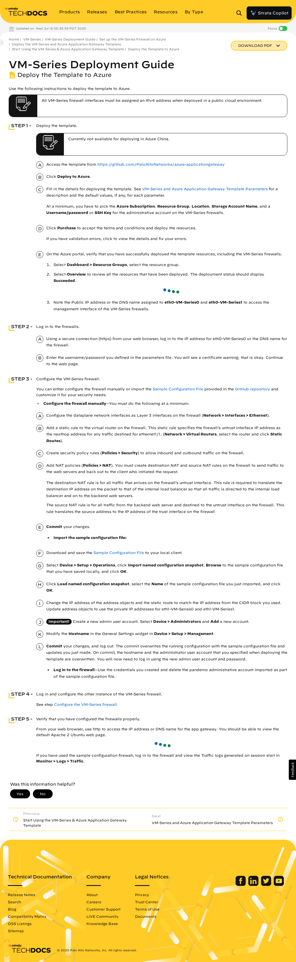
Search (14, 902)
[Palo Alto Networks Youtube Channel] (279, 884)
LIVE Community (102, 916)
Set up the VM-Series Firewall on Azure (132, 39)
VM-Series (32, 39)
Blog (12, 909)
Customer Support (103, 909)
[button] (292, 770)
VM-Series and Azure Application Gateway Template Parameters (205, 189)
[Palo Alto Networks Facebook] (241, 884)
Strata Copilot (269, 13)
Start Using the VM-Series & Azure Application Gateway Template (68, 49)
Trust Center (146, 902)
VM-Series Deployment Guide (70, 39)
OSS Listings (20, 924)
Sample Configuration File (178, 389)
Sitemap (16, 931)
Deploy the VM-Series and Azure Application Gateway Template (66, 44)
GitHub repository (252, 389)
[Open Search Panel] (240, 13)
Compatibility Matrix (27, 916)
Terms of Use (147, 909)
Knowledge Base (102, 924)
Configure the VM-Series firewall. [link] (86, 704)
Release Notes (21, 895)
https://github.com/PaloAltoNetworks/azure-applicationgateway (161, 164)
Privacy (142, 895)
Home (14, 39)
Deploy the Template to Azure (153, 49)
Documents (145, 916)
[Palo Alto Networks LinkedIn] (254, 884)
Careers (93, 902)
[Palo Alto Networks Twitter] (266, 884)
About (92, 895)
